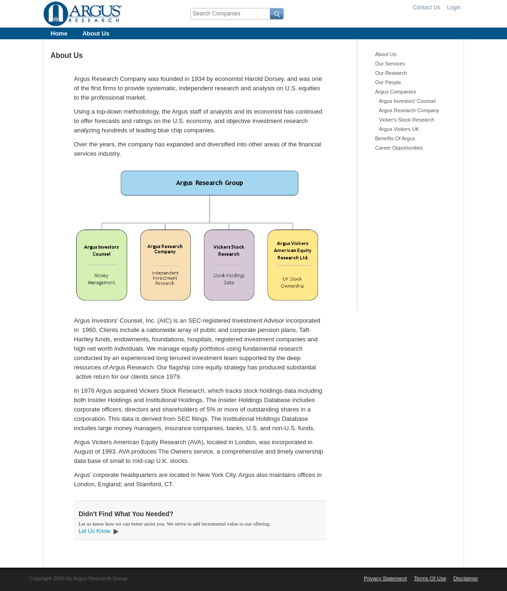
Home (59, 33)
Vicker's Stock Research (407, 120)
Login (454, 7)
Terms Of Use (430, 578)
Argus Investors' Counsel (407, 101)
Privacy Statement (385, 578)
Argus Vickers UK (399, 129)
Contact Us (426, 7)
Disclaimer (465, 578)
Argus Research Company (409, 110)
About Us (95, 33)
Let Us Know (94, 531)
